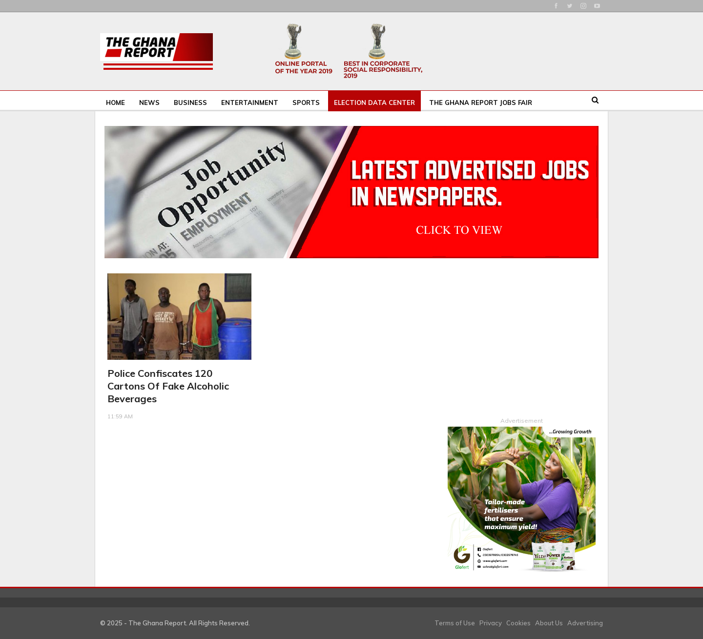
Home (115, 102)
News (149, 102)
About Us (549, 622)
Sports (306, 102)
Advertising (585, 622)
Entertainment (249, 102)
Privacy (490, 622)
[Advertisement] (522, 334)
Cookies (518, 622)
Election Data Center (374, 102)
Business (190, 102)
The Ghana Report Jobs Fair (480, 102)
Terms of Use (454, 622)
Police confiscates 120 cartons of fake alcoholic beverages (168, 386)
